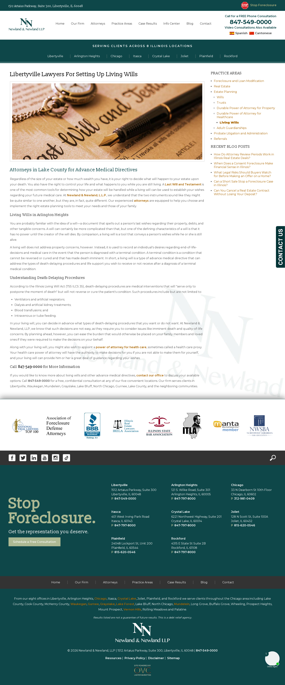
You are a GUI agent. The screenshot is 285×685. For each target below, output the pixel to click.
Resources (113, 658)
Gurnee (93, 604)
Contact (205, 23)
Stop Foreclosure (258, 5)
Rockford (178, 538)
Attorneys (98, 23)
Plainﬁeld (118, 538)
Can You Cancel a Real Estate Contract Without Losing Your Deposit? (241, 192)
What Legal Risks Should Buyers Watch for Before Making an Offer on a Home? (242, 174)
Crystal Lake (180, 512)
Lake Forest (125, 604)
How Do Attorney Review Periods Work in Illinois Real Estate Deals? (244, 156)
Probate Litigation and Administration (241, 133)
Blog (189, 23)
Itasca (116, 512)
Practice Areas (122, 23)
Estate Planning (225, 92)
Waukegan (78, 604)
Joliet (235, 512)
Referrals (220, 139)
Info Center (171, 23)
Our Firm (77, 23)
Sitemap (173, 658)
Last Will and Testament (183, 184)
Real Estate (222, 86)
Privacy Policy (135, 658)
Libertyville (119, 485)
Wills (220, 97)
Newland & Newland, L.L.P (86, 195)
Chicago (237, 485)
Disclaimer (156, 658)
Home (60, 23)
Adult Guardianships (231, 128)
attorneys (141, 200)
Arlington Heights (184, 485)
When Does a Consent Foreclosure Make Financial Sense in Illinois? (243, 165)
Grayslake (107, 604)
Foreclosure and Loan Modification (239, 81)
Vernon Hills (132, 609)
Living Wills (229, 122)
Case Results (148, 23)
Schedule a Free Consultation (34, 542)
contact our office (150, 375)
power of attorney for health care (121, 347)
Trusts (221, 102)
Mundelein (182, 604)
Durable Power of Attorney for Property (246, 108)
